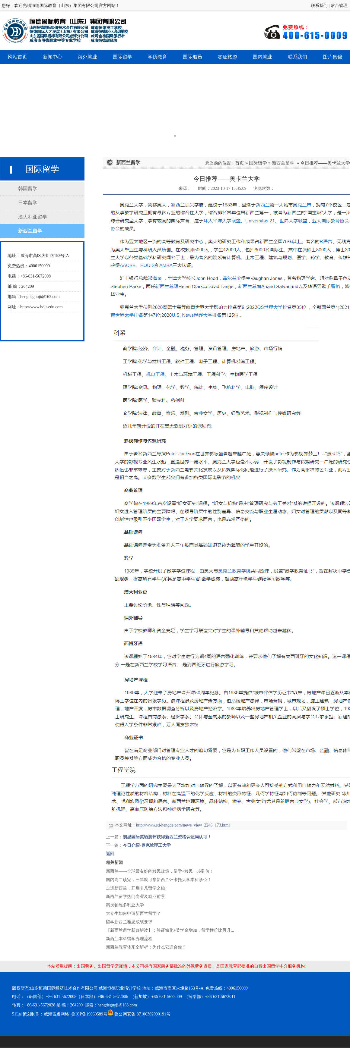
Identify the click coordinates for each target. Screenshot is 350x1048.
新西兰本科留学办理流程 (129, 939)
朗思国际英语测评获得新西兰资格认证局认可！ (167, 837)
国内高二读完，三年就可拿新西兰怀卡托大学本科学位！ (159, 879)
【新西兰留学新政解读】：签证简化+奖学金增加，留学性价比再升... (170, 930)
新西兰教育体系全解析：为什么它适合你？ (146, 947)
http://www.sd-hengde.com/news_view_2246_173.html (183, 825)
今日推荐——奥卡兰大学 (325, 162)
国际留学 (258, 162)
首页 (239, 162)
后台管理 (339, 5)
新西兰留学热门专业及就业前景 (135, 896)
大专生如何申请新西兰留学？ (133, 913)
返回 (110, 854)
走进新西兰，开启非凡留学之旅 (135, 888)
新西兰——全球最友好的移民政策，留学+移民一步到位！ (160, 871)
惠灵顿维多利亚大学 (125, 905)
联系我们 (319, 5)
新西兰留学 (283, 162)
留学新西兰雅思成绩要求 (129, 922)
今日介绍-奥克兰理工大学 (147, 845)
